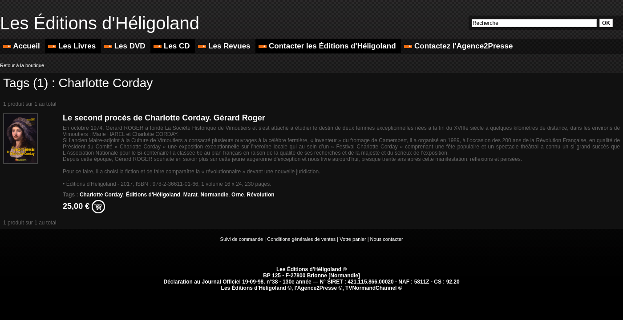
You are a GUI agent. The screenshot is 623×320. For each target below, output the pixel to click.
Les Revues (225, 46)
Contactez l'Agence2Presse (458, 46)
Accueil (22, 46)
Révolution (261, 195)
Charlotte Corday (101, 195)
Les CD (173, 46)
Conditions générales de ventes (301, 239)
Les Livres (73, 46)
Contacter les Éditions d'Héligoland (328, 46)
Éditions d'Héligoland (153, 195)
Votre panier (353, 239)
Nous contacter (386, 239)
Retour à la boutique (22, 65)
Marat (190, 195)
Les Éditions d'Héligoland (99, 23)
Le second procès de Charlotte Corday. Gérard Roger (164, 117)
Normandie (215, 195)
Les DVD (125, 46)
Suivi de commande (241, 239)
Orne (237, 195)
